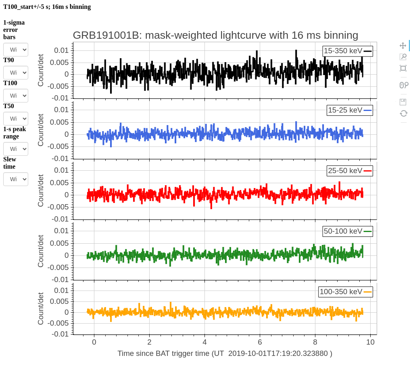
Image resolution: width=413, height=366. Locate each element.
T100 (10, 82)
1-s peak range (14, 132)
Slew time (9, 163)
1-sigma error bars (14, 29)
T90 (8, 59)
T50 (8, 105)
